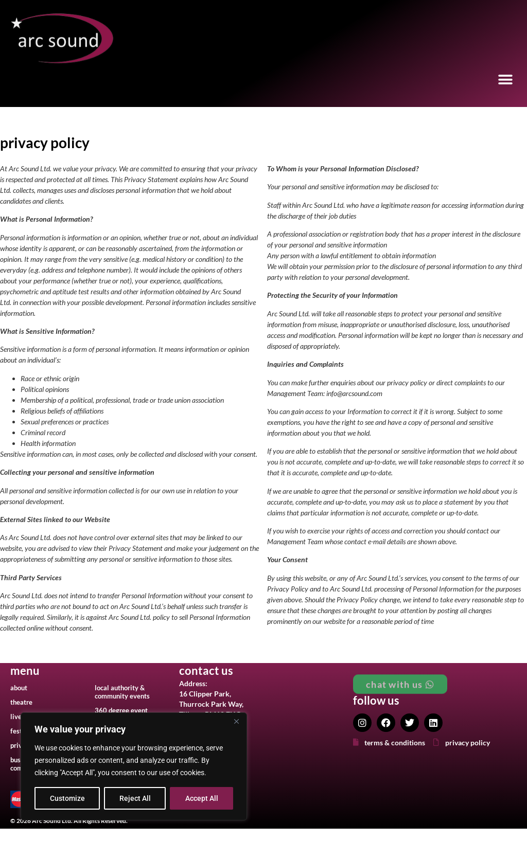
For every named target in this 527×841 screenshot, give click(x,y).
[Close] (236, 721)
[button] (505, 80)
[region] (134, 766)
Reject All (135, 798)
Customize (67, 798)
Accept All (201, 798)
